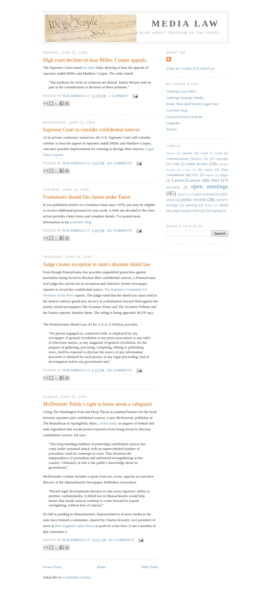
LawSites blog (80, 222)
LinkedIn (173, 123)
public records (193, 199)
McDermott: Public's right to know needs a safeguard (97, 404)
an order (89, 67)
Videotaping (213, 211)
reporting (191, 205)
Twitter (171, 129)
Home (101, 567)
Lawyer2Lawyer (186, 180)
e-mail (186, 169)
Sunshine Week (189, 211)
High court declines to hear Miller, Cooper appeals (94, 60)
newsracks (173, 187)
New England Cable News (74, 526)
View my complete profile (190, 68)
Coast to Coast (211, 153)
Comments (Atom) (77, 577)
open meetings (209, 186)
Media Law (186, 24)
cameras (187, 153)
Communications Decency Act (187, 159)
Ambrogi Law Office (181, 91)
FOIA (195, 175)
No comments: (120, 163)
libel (215, 180)
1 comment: (119, 96)
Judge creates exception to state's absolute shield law (97, 264)
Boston (170, 153)
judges (223, 175)
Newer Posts (52, 567)
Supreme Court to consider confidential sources (91, 129)
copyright (222, 159)
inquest (209, 175)
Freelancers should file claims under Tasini (87, 197)
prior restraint (205, 194)
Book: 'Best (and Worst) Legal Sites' (192, 104)
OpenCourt (184, 194)
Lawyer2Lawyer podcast (184, 117)
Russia (209, 205)
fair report (205, 170)
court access (197, 163)
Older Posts (149, 567)
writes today (108, 423)
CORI (175, 164)
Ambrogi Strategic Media (185, 98)
